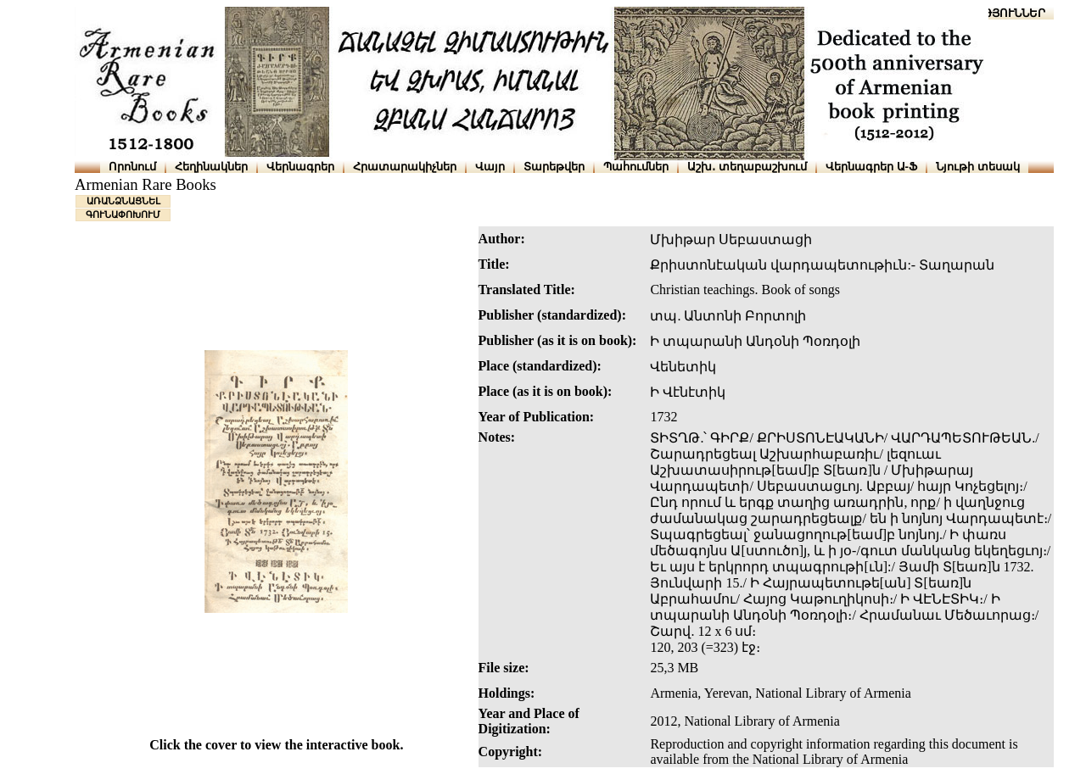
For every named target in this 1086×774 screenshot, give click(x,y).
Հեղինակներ (211, 166)
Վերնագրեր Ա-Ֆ (871, 166)
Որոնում (132, 166)
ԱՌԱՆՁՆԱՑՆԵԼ (123, 201)
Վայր (490, 166)
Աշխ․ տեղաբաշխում (747, 166)
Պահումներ (636, 166)
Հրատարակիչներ (404, 166)
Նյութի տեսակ (978, 166)
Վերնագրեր (300, 166)
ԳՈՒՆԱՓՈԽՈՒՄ (123, 214)
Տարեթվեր (554, 166)
